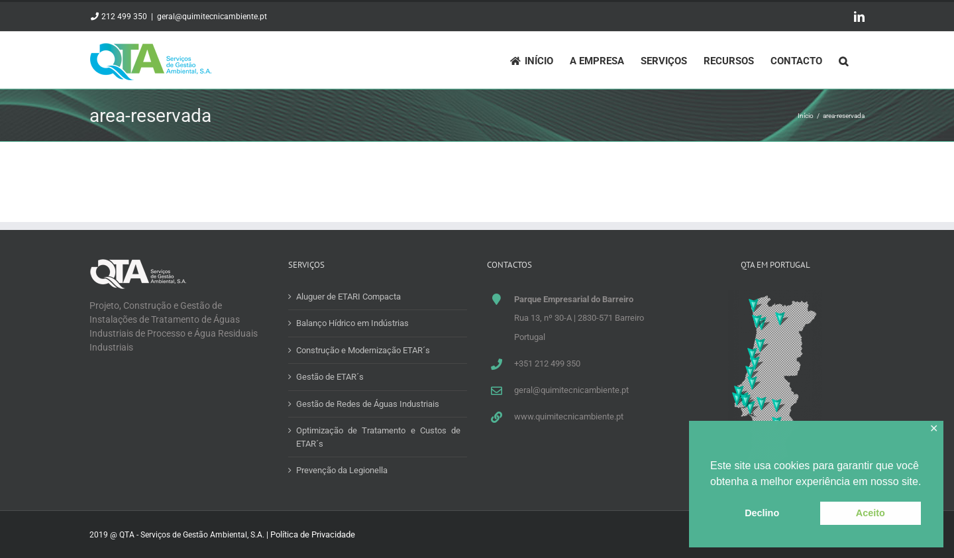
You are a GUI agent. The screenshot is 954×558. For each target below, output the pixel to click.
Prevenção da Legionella (342, 470)
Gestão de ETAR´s (330, 377)
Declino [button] (762, 513)
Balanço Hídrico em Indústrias (352, 323)
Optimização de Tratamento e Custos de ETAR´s (378, 437)
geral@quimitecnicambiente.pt (212, 16)
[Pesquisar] (843, 60)
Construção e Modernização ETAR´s (363, 350)
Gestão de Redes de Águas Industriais (367, 404)
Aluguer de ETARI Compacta (348, 297)
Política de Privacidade (312, 534)
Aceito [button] (870, 513)
